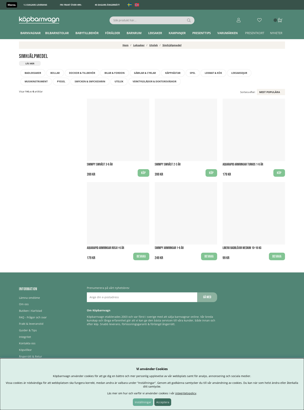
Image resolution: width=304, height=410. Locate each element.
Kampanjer (177, 33)
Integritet (25, 337)
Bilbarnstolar (57, 33)
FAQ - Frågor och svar (33, 317)
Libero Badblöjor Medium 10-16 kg (242, 248)
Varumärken (227, 33)
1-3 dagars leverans (35, 4)
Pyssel (61, 81)
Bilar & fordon (114, 73)
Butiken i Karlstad (30, 311)
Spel (192, 73)
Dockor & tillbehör (82, 73)
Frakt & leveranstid (31, 324)
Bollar (55, 73)
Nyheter (276, 33)
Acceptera (162, 402)
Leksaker (155, 33)
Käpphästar (172, 73)
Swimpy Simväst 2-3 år (167, 164)
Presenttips (201, 33)
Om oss (24, 304)
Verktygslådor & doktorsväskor (154, 81)
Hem (126, 45)
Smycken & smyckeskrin (90, 81)
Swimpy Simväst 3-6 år (100, 164)
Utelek (153, 45)
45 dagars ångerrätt (107, 4)
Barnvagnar (30, 33)
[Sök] (152, 20)
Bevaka (141, 256)
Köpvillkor (25, 350)
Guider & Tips (28, 330)
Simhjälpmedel (171, 45)
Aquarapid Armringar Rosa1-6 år (105, 248)
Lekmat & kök (213, 73)
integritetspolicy (185, 393)
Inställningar (143, 402)
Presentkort (254, 33)
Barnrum (134, 33)
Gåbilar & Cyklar (145, 73)
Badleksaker (33, 73)
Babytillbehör (87, 33)
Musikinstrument (36, 81)
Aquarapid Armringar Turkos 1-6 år (243, 164)
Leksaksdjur (239, 73)
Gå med (207, 297)
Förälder (112, 33)
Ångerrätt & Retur (30, 356)
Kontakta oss (27, 343)
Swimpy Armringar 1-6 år (169, 248)
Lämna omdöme (29, 298)
